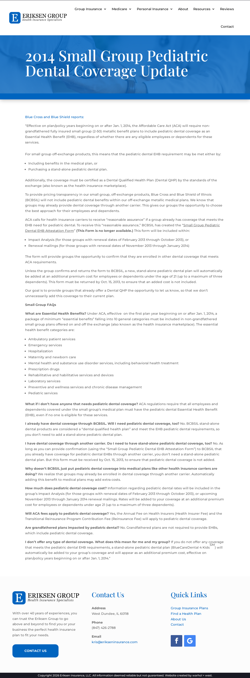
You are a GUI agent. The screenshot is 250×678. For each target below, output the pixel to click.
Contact (227, 26)
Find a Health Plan (186, 614)
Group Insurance (88, 9)
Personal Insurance (152, 9)
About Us (178, 619)
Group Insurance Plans (189, 608)
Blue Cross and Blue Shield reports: (54, 117)
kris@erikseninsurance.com (115, 642)
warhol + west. (202, 675)
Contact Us (35, 651)
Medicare (119, 9)
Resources (201, 9)
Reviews (227, 9)
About (183, 9)
